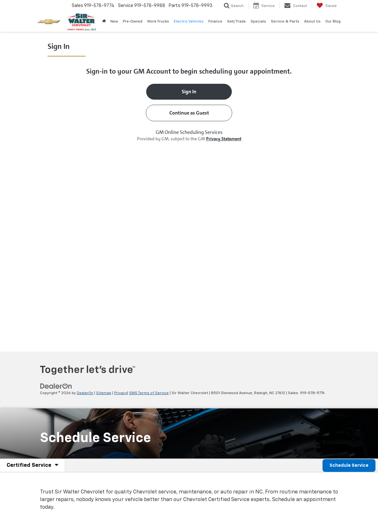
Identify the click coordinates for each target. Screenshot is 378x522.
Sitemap (103, 393)
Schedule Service (348, 465)
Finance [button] (215, 21)
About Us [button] (312, 21)
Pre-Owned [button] (132, 21)
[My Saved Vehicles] (326, 6)
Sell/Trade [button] (236, 21)
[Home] (104, 21)
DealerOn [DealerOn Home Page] (85, 393)
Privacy (120, 393)
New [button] (114, 21)
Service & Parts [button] (285, 21)
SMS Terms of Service (149, 393)
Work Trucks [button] (158, 21)
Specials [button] (258, 21)
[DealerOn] (56, 386)
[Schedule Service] (189, 191)
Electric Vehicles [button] (189, 21)
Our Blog (333, 21)
